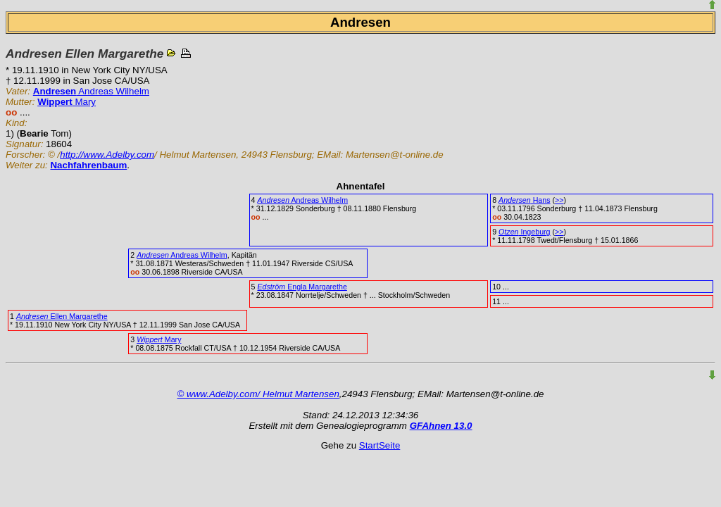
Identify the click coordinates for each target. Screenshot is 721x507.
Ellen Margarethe (62, 316)
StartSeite (380, 445)
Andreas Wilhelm (91, 91)
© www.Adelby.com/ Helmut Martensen (258, 394)
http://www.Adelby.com (107, 154)
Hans (524, 200)
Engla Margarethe (301, 286)
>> (559, 200)
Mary (66, 101)
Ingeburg (524, 231)
